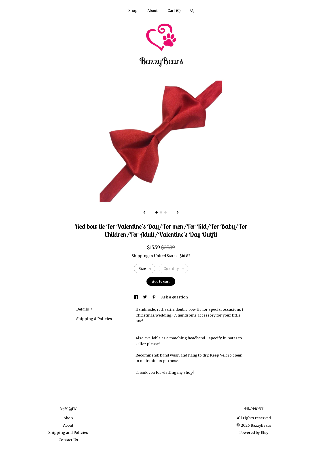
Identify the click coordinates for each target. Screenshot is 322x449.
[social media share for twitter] (145, 297)
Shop (133, 10)
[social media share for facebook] (136, 297)
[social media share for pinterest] (154, 297)
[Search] (192, 11)
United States (166, 256)
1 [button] (156, 212)
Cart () (174, 10)
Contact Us (68, 440)
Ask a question (174, 297)
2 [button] (161, 212)
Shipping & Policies (94, 319)
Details (84, 309)
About (152, 10)
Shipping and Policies (68, 432)
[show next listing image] (178, 212)
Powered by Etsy (253, 432)
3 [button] (165, 212)
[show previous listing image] (144, 212)
